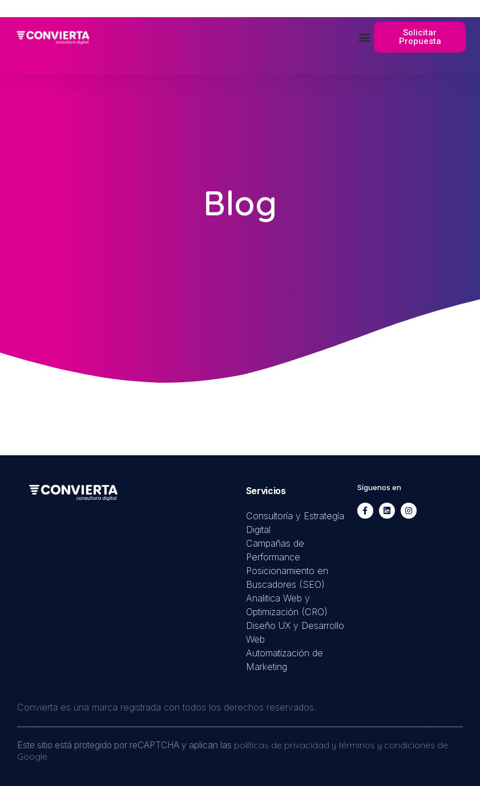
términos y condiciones (386, 745)
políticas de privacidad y (286, 745)
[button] (364, 37)
